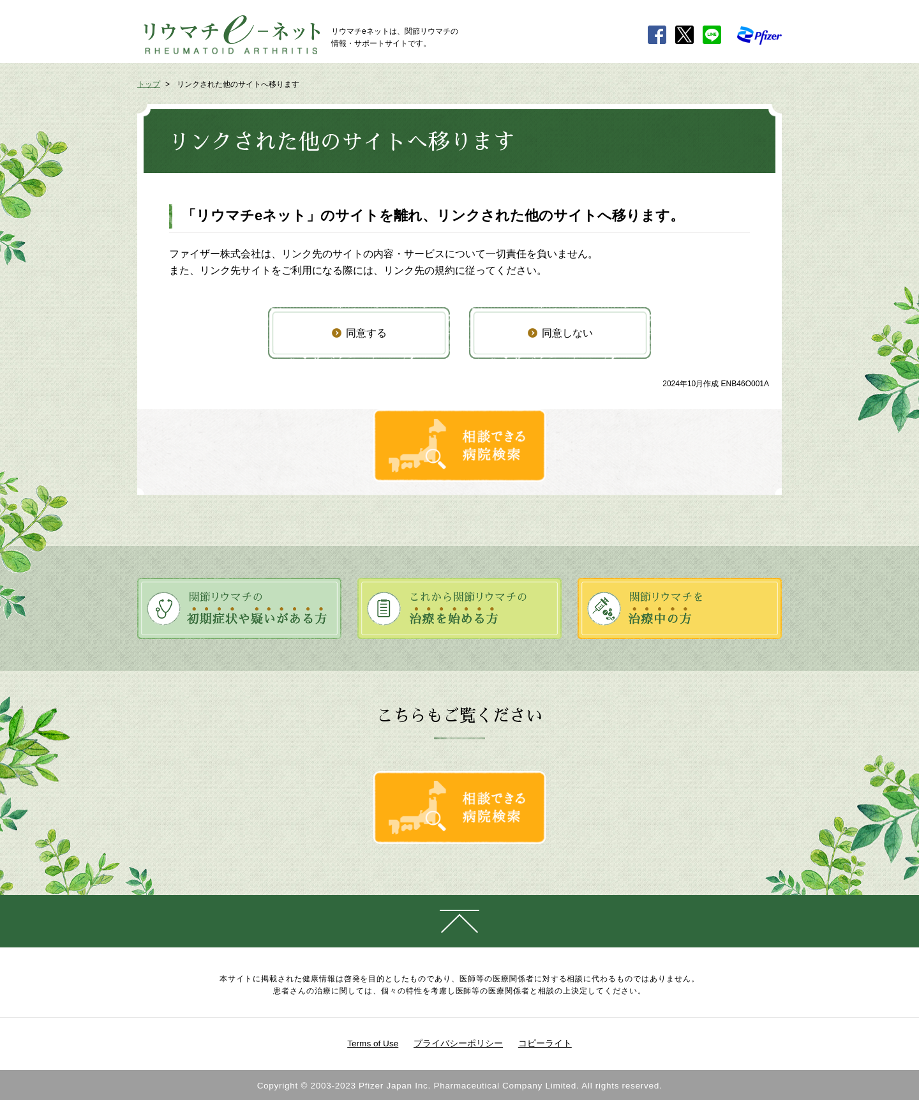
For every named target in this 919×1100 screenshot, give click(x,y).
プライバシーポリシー (458, 1043)
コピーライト (545, 1043)
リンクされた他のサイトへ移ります (238, 84)
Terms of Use (372, 1043)
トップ (148, 84)
